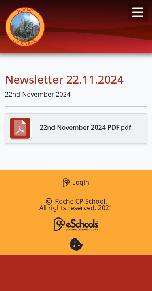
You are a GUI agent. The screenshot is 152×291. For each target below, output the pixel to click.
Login (76, 181)
